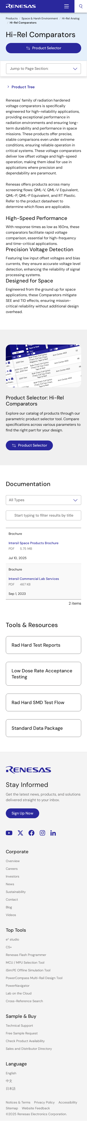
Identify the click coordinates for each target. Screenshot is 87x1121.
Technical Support (19, 1025)
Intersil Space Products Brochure (33, 543)
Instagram (42, 833)
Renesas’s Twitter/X (20, 833)
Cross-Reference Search (24, 1001)
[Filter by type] (43, 500)
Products (12, 18)
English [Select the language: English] (11, 1073)
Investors (12, 876)
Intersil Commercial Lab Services (34, 579)
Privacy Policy (44, 1102)
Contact (12, 899)
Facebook (31, 833)
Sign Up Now (22, 813)
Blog (9, 907)
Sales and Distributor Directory (29, 1049)
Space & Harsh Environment (40, 18)
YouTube (9, 833)
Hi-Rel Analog (71, 18)
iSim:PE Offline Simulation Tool (28, 970)
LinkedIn (53, 833)
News (10, 884)
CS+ (9, 947)
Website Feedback (36, 1108)
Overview (13, 861)
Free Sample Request (22, 1033)
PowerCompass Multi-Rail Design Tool (34, 978)
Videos (11, 915)
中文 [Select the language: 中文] (9, 1081)
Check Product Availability (25, 1041)
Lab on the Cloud (19, 993)
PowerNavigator (17, 986)
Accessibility (67, 1102)
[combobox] (80, 6)
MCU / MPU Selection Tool (25, 962)
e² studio (12, 939)
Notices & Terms (18, 1102)
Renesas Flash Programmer (26, 955)
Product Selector (43, 48)
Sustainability (16, 892)
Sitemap (12, 1108)
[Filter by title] (43, 515)
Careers (12, 869)
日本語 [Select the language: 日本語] (11, 1088)
